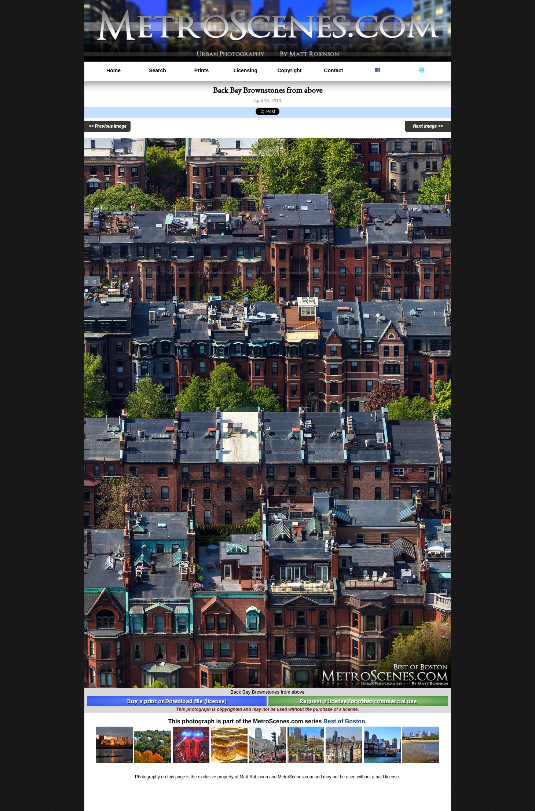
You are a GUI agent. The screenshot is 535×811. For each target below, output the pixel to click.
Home (113, 70)
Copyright (289, 70)
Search (157, 70)
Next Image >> (428, 126)
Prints (201, 70)
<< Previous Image (107, 126)
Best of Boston (344, 721)
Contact (333, 70)
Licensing (245, 70)
